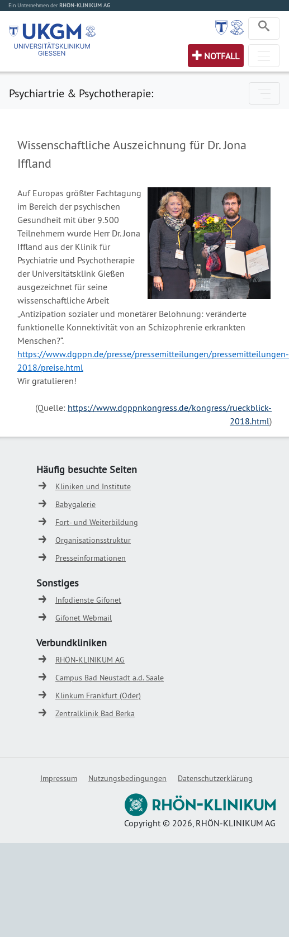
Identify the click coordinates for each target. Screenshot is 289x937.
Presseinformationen (90, 558)
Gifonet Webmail (83, 618)
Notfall (221, 55)
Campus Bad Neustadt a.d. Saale (109, 678)
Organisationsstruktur (93, 540)
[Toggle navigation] (263, 28)
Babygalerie (75, 504)
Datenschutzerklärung (215, 778)
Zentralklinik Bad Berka (95, 713)
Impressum (58, 778)
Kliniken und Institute (93, 486)
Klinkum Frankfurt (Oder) (98, 695)
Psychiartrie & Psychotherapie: (81, 93)
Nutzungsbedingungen (127, 778)
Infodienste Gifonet (88, 600)
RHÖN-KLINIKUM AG (90, 660)
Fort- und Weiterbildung (96, 522)
